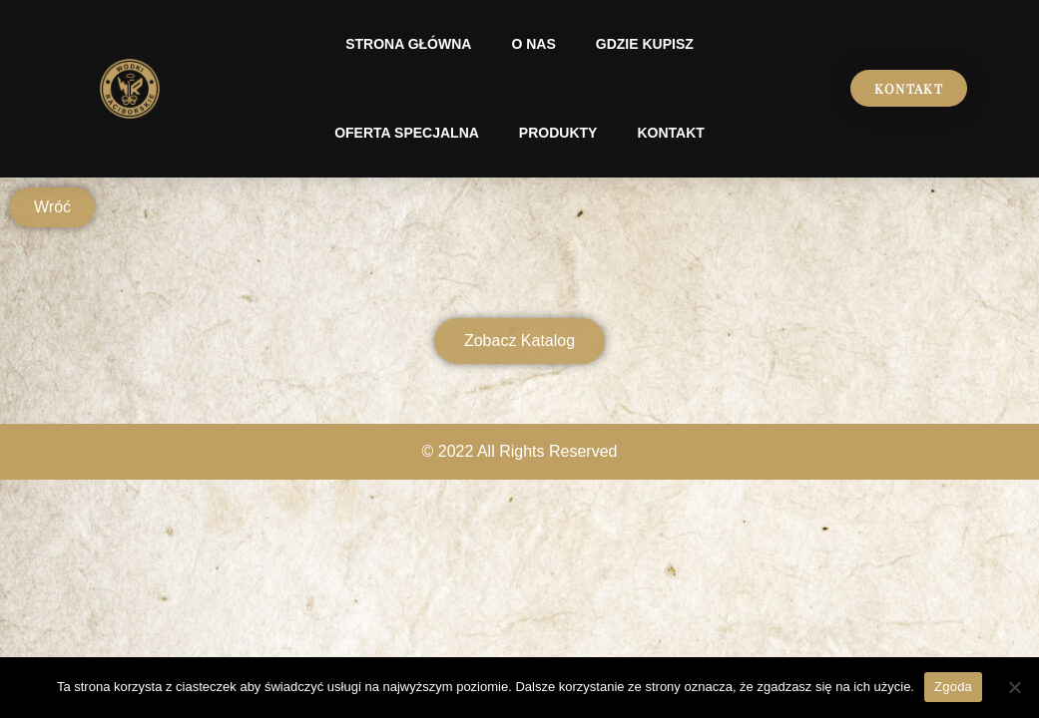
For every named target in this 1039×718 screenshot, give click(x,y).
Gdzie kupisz (645, 44)
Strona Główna (408, 44)
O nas (533, 44)
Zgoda (953, 686)
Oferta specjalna (406, 133)
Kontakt (670, 133)
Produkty (558, 133)
